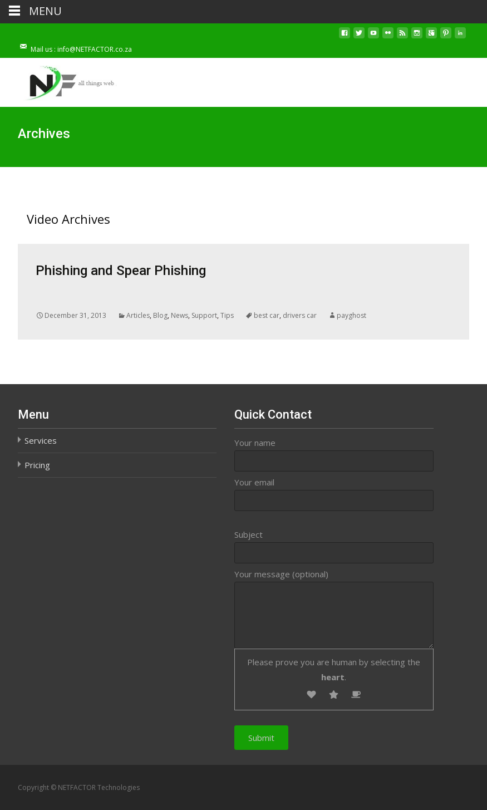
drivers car (300, 315)
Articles (138, 315)
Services (40, 440)
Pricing (37, 464)
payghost (351, 315)
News (179, 315)
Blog (160, 315)
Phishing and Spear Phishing (121, 270)
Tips (227, 315)
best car (266, 315)
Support (204, 315)
